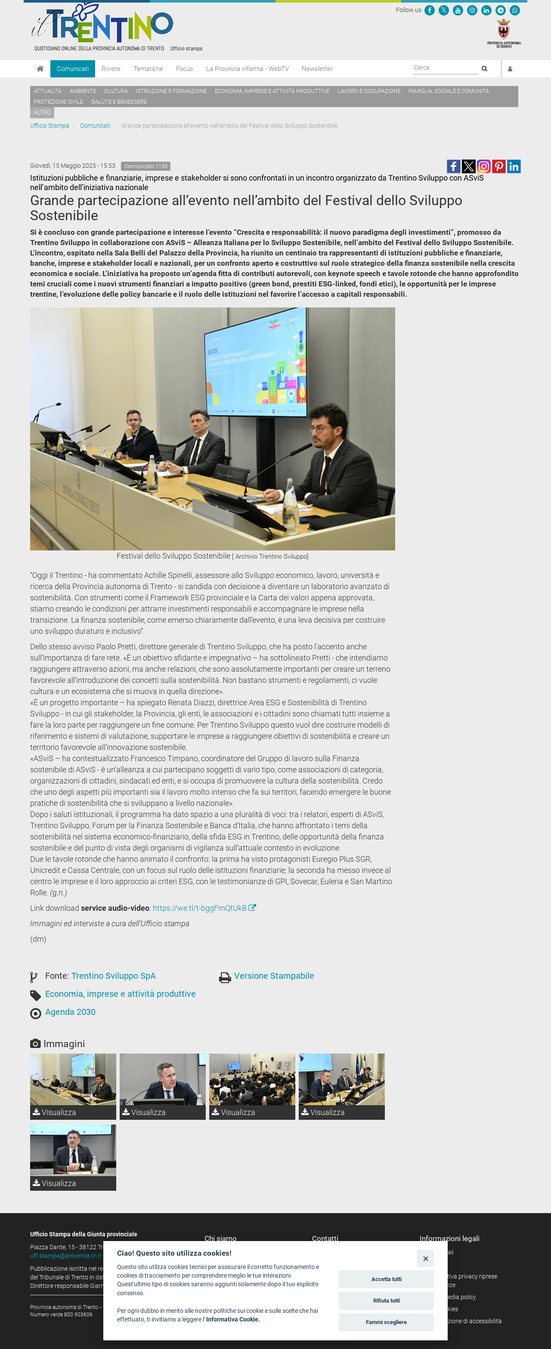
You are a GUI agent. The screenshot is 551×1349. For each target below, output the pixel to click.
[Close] (425, 1258)
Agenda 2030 (70, 1012)
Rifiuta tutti (386, 1300)
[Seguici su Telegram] (501, 9)
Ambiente (83, 91)
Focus (184, 69)
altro (42, 112)
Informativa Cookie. (233, 1319)
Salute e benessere (119, 101)
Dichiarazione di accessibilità (464, 1321)
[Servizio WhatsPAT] (515, 9)
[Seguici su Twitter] (444, 9)
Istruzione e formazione (171, 91)
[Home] (40, 68)
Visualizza (54, 1112)
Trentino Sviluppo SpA (113, 976)
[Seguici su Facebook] (430, 9)
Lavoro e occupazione (368, 91)
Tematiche (148, 69)
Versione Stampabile (274, 976)
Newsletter (317, 69)
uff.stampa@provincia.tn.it (66, 1255)
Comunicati (73, 69)
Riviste (111, 69)
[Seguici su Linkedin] (486, 9)
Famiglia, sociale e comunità (449, 91)
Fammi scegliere (386, 1322)
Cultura (116, 91)
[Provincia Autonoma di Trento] (504, 32)
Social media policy (451, 1297)
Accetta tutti (386, 1279)
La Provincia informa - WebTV (247, 69)
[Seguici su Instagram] (472, 9)
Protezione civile (58, 101)
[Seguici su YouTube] (458, 9)
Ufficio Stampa (49, 125)
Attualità (48, 91)
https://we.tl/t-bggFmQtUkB (204, 908)
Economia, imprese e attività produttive (272, 91)
